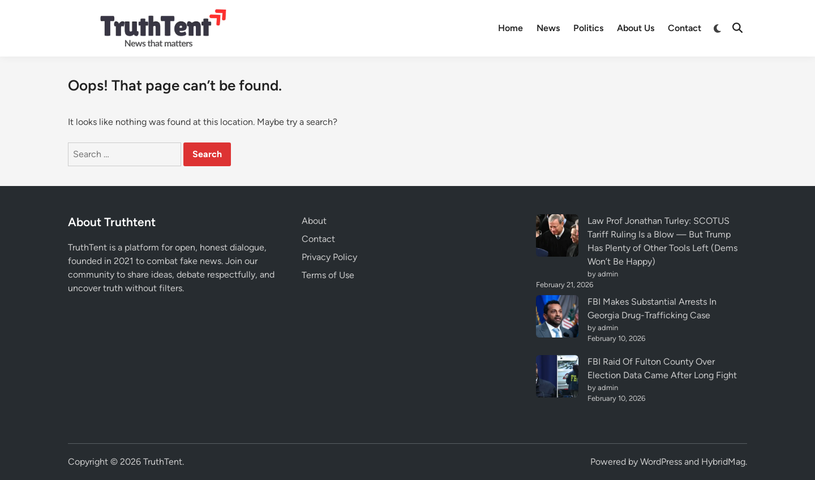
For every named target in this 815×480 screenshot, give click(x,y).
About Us (635, 28)
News (548, 28)
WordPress (661, 461)
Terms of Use (328, 275)
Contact (684, 28)
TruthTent (162, 461)
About (314, 220)
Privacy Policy (329, 257)
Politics (588, 28)
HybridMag (723, 461)
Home (510, 28)
